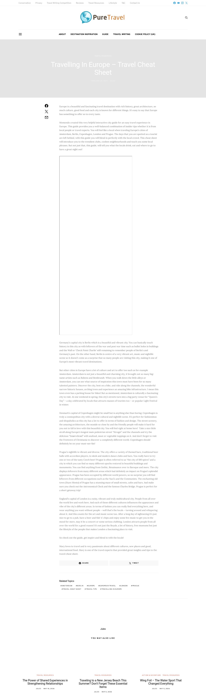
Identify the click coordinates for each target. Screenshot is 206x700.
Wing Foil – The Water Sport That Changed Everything (161, 682)
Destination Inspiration (84, 34)
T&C (123, 3)
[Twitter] (186, 3)
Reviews (80, 3)
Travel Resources (96, 3)
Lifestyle (113, 3)
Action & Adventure (151, 675)
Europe (91, 586)
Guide (105, 34)
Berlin (80, 586)
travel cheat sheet (72, 589)
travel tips (91, 589)
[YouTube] (178, 3)
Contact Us (135, 3)
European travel (108, 586)
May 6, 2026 (107, 692)
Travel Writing (121, 34)
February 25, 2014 (99, 81)
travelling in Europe (112, 589)
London (124, 586)
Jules (112, 81)
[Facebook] (174, 3)
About (62, 34)
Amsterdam (67, 586)
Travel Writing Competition (59, 3)
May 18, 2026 (49, 689)
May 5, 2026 (165, 689)
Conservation (25, 3)
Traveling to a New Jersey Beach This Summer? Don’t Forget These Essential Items (103, 684)
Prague (135, 586)
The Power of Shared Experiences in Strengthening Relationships (45, 682)
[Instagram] (182, 3)
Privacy (38, 3)
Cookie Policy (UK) (145, 34)
